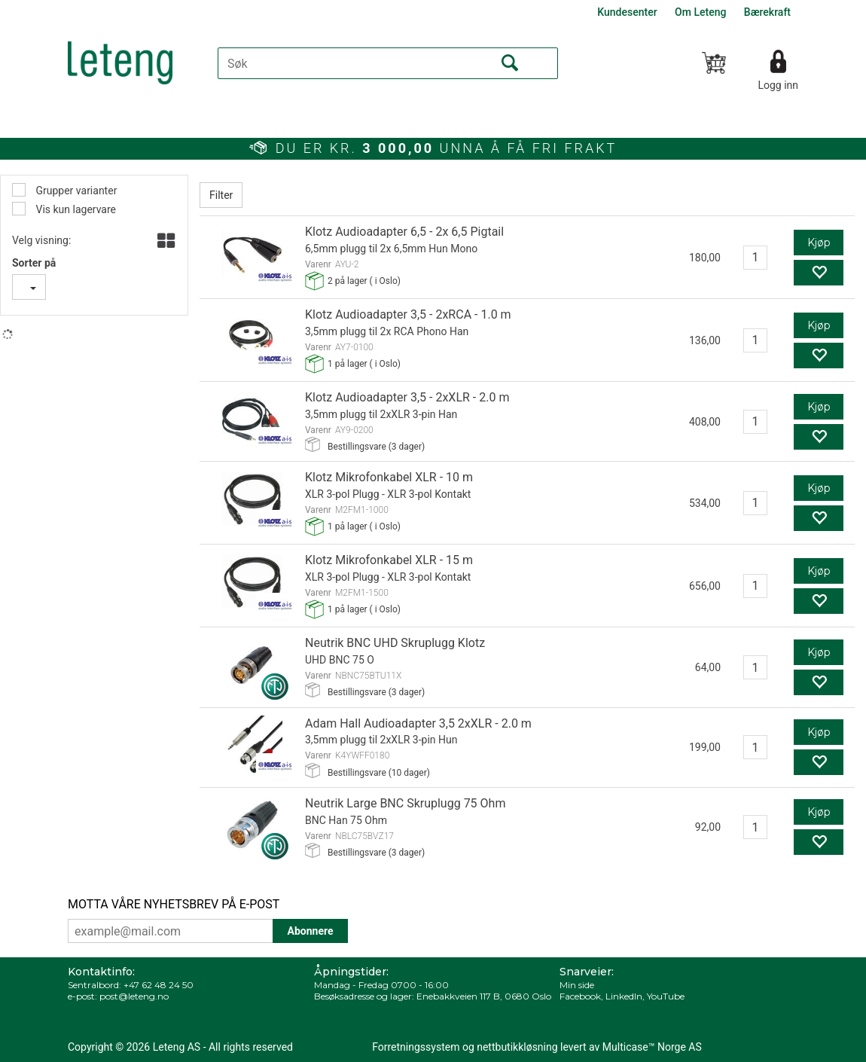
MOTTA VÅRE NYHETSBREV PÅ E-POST (173, 904)
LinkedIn (623, 996)
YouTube (666, 996)
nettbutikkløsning (517, 1047)
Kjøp (819, 242)
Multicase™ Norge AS (652, 1047)
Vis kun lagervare (74, 209)
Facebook (580, 996)
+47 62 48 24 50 (158, 984)
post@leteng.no (134, 996)
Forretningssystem (415, 1047)
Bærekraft (767, 12)
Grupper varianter (75, 191)
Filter (221, 195)
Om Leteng (700, 12)
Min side (577, 984)
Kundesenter (627, 12)
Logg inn (778, 85)
